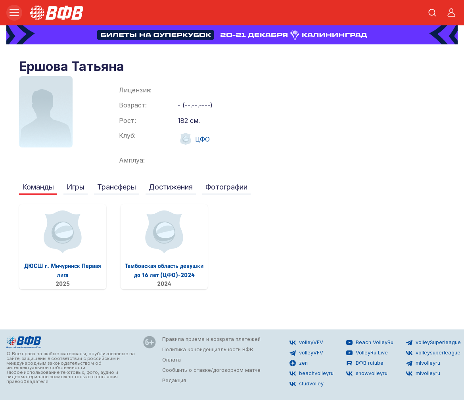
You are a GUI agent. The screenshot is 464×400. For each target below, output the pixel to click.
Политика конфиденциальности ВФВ (207, 349)
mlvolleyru (423, 363)
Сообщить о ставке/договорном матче (211, 370)
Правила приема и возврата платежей (211, 339)
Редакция (174, 380)
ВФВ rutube (364, 363)
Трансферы (116, 187)
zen (299, 363)
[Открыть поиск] (432, 12)
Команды (38, 187)
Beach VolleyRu (369, 342)
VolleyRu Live (367, 353)
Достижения (171, 187)
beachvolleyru (312, 373)
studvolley (307, 384)
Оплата (171, 360)
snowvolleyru (366, 373)
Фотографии (226, 187)
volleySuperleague (433, 342)
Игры (75, 187)
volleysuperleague (433, 353)
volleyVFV (306, 342)
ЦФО (194, 139)
